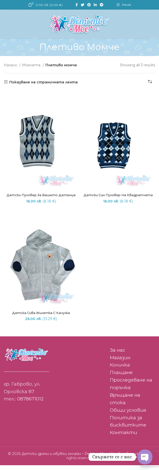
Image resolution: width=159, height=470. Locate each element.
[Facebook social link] (76, 5)
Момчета (31, 65)
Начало (11, 65)
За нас (117, 355)
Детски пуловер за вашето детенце (41, 197)
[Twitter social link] (82, 5)
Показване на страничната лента (43, 82)
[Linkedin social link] (95, 5)
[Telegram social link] (101, 5)
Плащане (121, 377)
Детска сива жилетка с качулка (41, 317)
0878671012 (30, 404)
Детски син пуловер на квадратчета (118, 197)
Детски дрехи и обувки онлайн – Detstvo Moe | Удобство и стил (83, 458)
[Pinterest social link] (89, 5)
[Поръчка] (151, 82)
